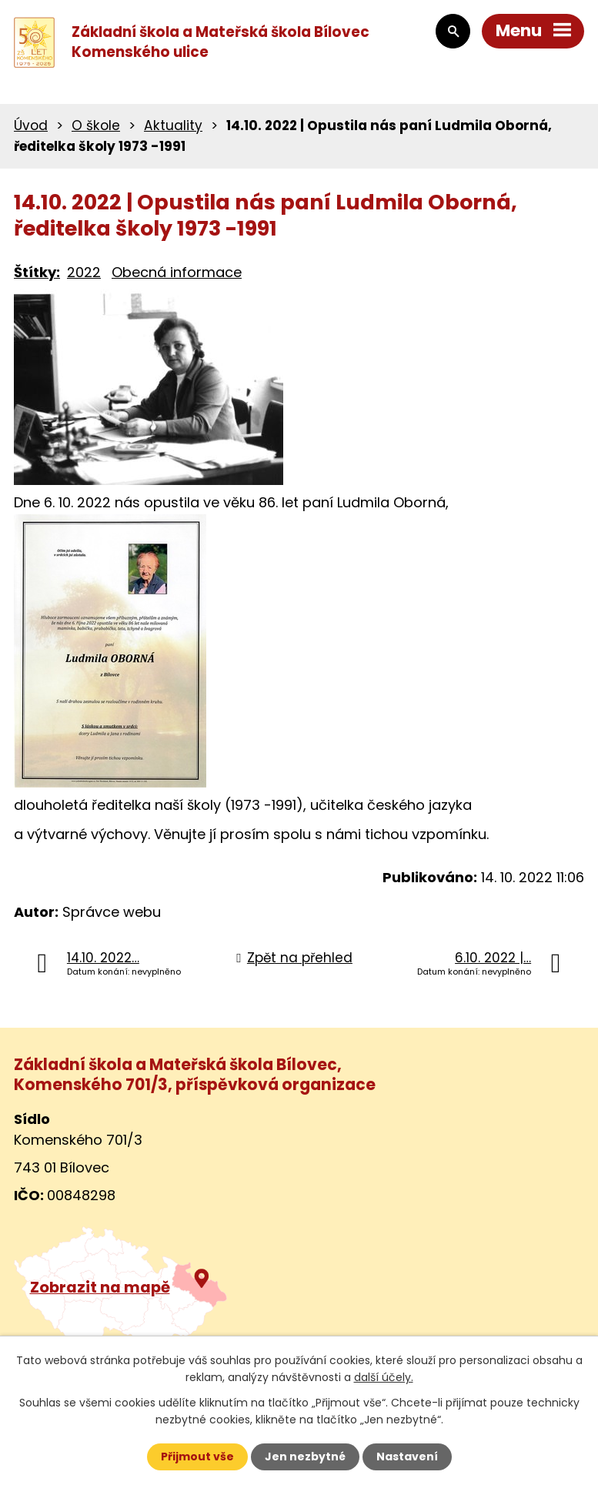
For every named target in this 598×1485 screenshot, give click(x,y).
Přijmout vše (197, 1456)
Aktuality (173, 125)
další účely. (383, 1377)
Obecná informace (177, 272)
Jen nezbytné (305, 1456)
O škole (96, 125)
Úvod (31, 125)
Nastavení (407, 1456)
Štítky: (37, 272)
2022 (84, 272)
